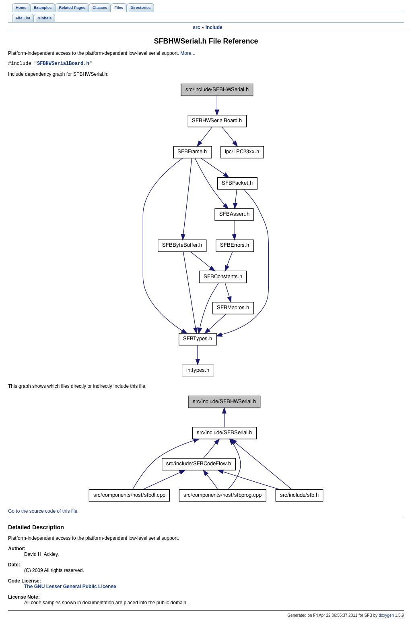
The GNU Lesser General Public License (70, 588)
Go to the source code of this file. (43, 512)
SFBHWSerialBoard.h (63, 64)
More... (187, 53)
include (214, 27)
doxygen (386, 616)
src (196, 27)
